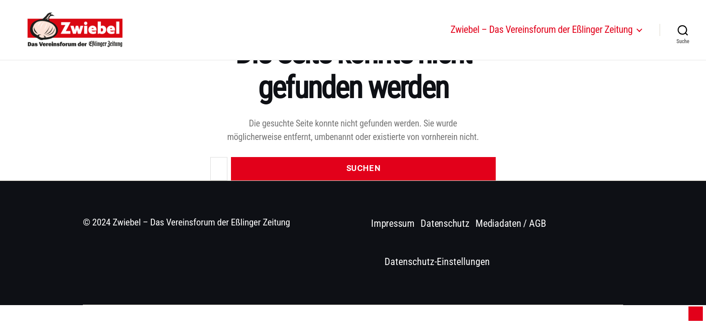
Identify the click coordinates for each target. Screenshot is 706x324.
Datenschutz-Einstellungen (437, 261)
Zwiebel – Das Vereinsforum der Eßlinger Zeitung (542, 32)
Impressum (393, 223)
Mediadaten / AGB (510, 223)
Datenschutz (445, 223)
